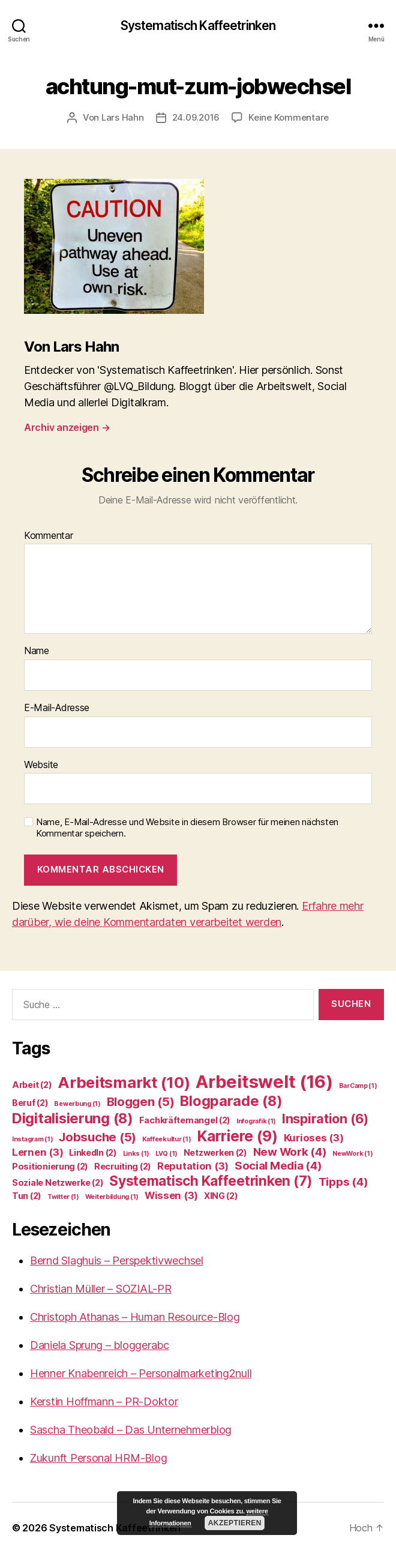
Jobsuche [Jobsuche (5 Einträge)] (97, 1136)
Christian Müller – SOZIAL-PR (100, 1288)
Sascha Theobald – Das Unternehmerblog (131, 1429)
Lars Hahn (122, 117)
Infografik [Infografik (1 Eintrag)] (256, 1121)
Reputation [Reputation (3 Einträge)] (193, 1166)
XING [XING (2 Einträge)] (221, 1196)
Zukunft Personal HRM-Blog (98, 1458)
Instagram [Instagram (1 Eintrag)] (32, 1139)
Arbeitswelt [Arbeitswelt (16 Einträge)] (264, 1081)
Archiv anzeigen (67, 427)
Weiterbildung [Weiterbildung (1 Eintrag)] (112, 1197)
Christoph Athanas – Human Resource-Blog (134, 1317)
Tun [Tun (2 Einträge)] (26, 1196)
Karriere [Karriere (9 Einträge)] (237, 1136)
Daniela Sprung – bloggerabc (99, 1345)
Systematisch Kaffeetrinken (198, 25)
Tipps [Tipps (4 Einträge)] (343, 1182)
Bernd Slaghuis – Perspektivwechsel (116, 1260)
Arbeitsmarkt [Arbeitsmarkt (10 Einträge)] (124, 1082)
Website (41, 765)
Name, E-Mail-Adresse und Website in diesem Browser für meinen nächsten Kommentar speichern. (187, 828)
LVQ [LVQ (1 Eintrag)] (166, 1154)
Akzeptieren (235, 1523)
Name (36, 651)
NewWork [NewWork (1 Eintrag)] (352, 1154)
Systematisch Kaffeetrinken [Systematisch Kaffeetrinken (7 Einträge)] (211, 1181)
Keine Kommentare (288, 117)
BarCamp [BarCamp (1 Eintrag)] (358, 1086)
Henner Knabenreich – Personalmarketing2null (140, 1373)
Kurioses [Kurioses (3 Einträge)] (314, 1138)
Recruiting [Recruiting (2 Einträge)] (122, 1166)
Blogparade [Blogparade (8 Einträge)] (231, 1101)
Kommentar (48, 535)
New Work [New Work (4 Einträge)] (290, 1152)
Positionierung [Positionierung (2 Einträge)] (50, 1166)
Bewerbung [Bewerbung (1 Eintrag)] (77, 1104)
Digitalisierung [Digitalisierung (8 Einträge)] (72, 1118)
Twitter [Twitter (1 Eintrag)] (63, 1197)
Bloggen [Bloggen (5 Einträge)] (141, 1101)
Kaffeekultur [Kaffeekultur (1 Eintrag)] (166, 1139)
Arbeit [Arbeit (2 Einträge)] (32, 1085)
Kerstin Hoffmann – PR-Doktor (104, 1401)
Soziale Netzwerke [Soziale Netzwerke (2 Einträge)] (57, 1182)
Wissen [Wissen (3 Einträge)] (171, 1195)
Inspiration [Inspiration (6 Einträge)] (325, 1118)
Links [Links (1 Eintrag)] (136, 1154)
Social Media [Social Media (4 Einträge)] (278, 1166)
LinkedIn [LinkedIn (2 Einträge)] (93, 1152)
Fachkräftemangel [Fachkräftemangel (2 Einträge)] (185, 1120)
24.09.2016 (196, 117)
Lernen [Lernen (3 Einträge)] (37, 1152)
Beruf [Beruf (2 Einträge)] (30, 1103)
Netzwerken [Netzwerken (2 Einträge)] (215, 1152)
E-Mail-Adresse (56, 708)
